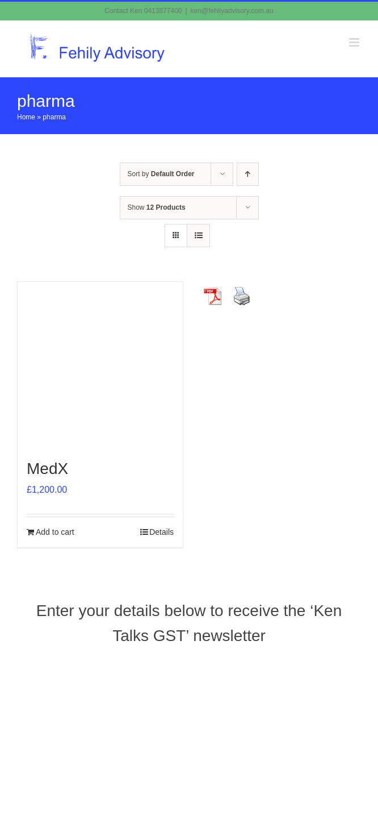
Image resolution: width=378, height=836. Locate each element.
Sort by (161, 174)
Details (161, 531)
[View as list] (198, 235)
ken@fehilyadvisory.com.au (232, 11)
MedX (47, 468)
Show (157, 207)
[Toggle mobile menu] (355, 42)
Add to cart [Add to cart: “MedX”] (55, 531)
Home (26, 117)
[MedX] (100, 364)
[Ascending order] (248, 174)
